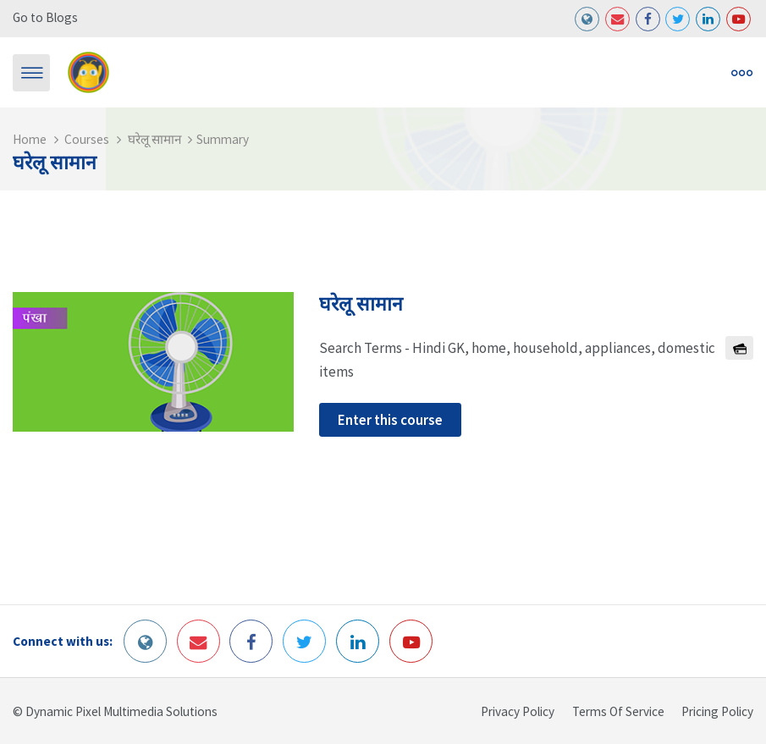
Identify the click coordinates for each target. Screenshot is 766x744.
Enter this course (390, 420)
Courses (86, 139)
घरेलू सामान (154, 139)
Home (30, 139)
